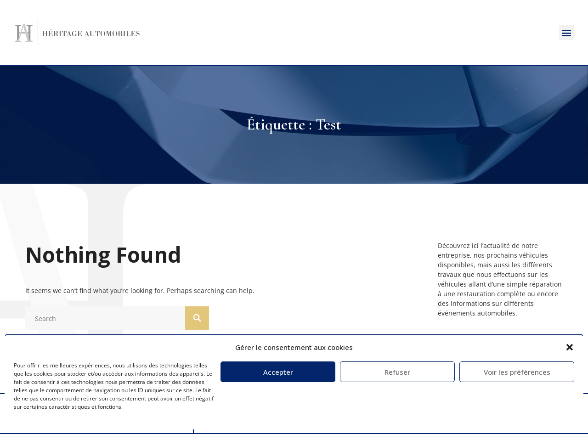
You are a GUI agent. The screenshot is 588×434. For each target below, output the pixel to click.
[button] (569, 347)
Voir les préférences (517, 372)
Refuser (397, 372)
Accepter (278, 372)
